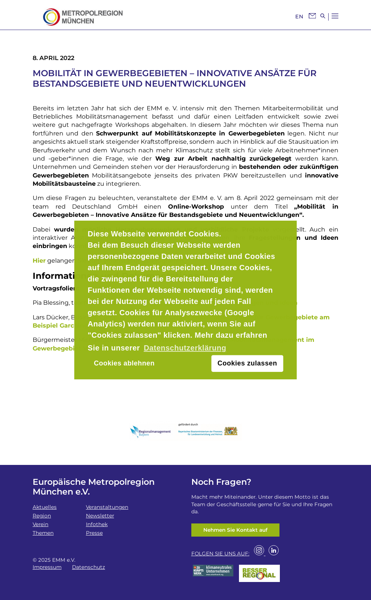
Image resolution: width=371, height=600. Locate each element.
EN (299, 16)
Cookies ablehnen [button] (124, 363)
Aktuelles (45, 507)
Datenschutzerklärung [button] (185, 348)
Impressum (47, 567)
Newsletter (100, 516)
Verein (40, 524)
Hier (39, 260)
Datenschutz (88, 567)
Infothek (97, 524)
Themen (43, 533)
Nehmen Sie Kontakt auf (235, 530)
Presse (94, 533)
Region (42, 516)
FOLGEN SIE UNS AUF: (220, 553)
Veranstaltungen (107, 507)
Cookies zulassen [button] (247, 363)
